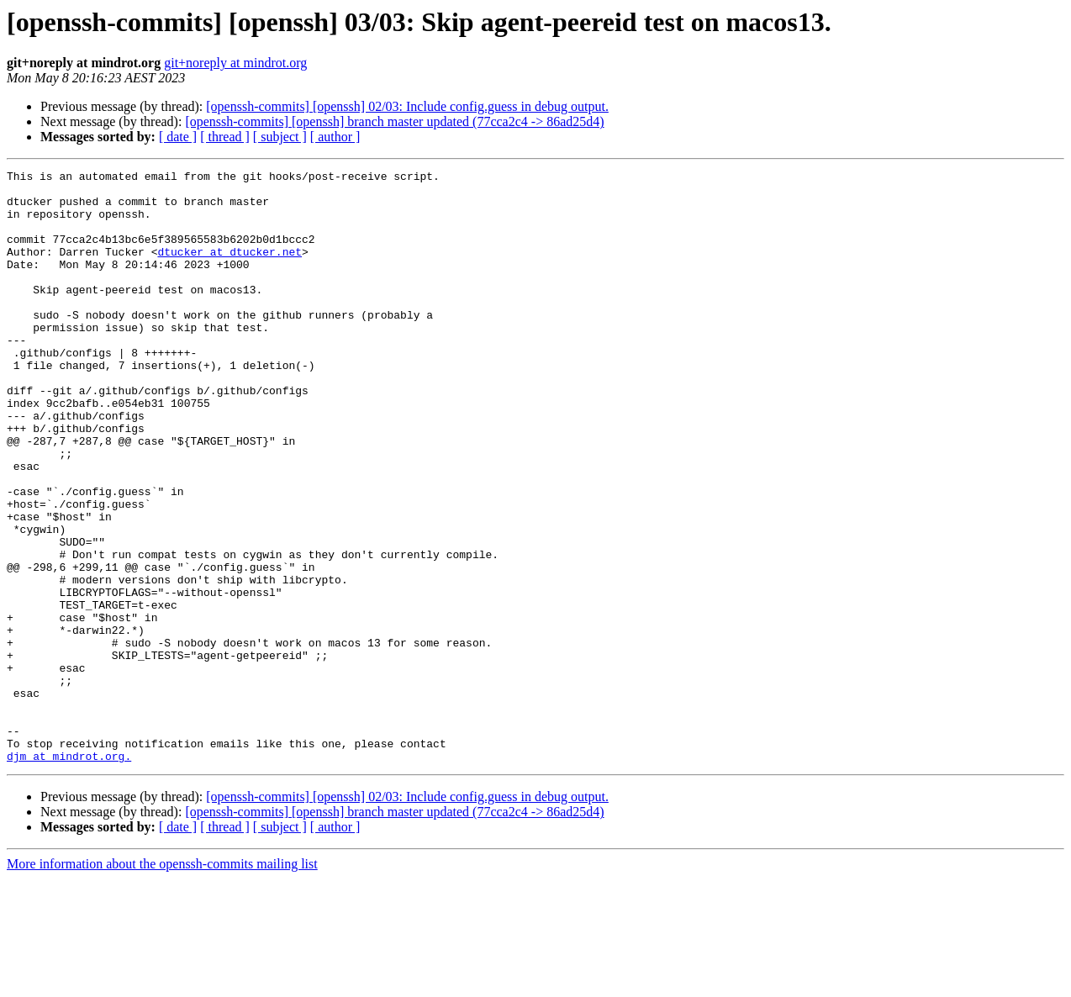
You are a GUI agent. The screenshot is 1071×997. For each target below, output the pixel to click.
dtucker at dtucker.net (229, 269)
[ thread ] (225, 136)
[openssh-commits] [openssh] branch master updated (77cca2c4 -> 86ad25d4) (394, 121)
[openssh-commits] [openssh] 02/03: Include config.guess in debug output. (407, 106)
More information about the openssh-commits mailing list (162, 982)
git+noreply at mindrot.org (235, 62)
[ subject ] (280, 136)
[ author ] (335, 136)
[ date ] (178, 136)
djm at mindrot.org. (69, 874)
